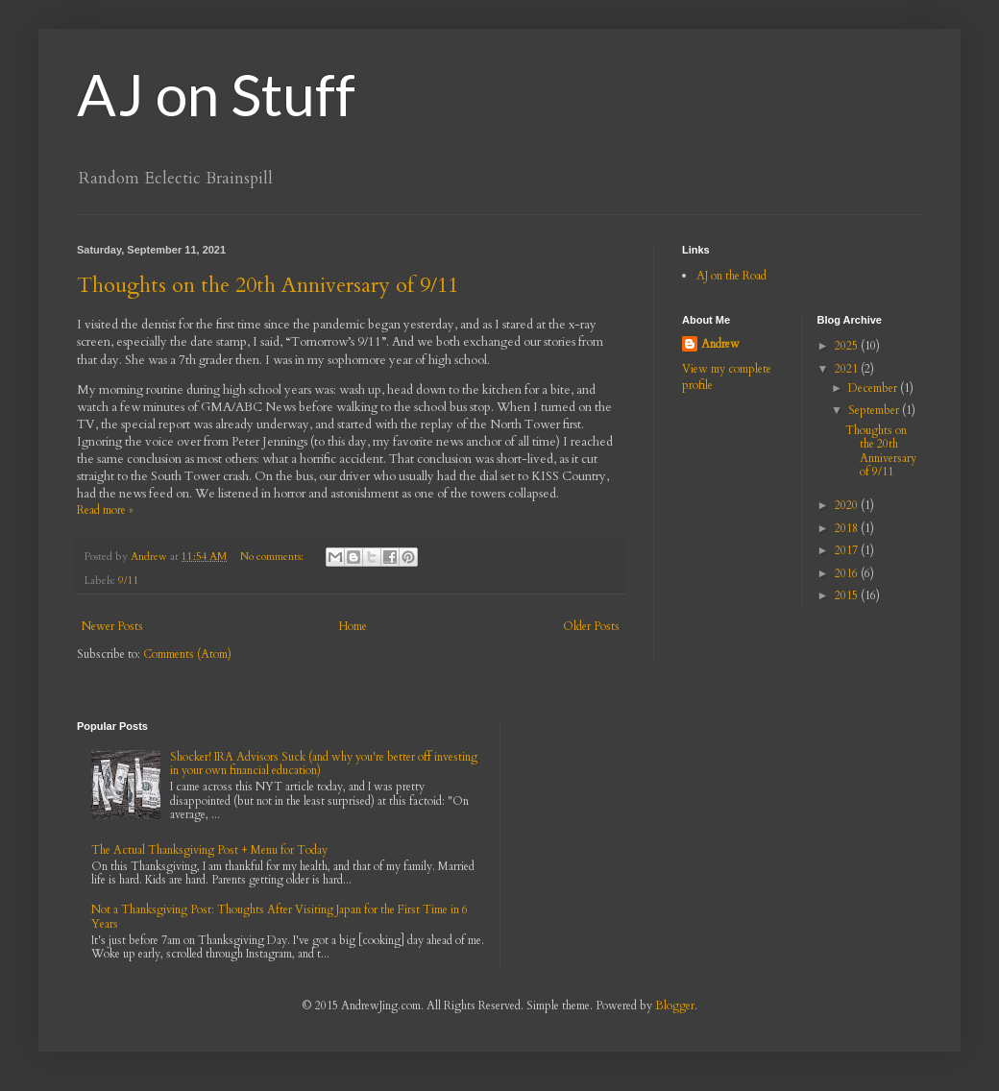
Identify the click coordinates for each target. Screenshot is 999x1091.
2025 (848, 345)
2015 (848, 595)
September (875, 410)
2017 (848, 550)
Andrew (720, 344)
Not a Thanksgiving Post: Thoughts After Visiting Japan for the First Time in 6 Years (279, 916)
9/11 (128, 580)
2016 (848, 573)
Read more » (105, 510)
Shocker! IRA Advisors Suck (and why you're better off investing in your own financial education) (323, 763)
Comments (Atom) (187, 654)
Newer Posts (112, 626)
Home (353, 626)
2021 (848, 368)
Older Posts (591, 626)
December (874, 388)
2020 (848, 505)
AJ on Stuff (216, 94)
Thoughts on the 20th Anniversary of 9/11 (267, 285)
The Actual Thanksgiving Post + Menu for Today (209, 850)
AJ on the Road (731, 275)
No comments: (273, 556)
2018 (848, 528)
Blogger (674, 1005)
